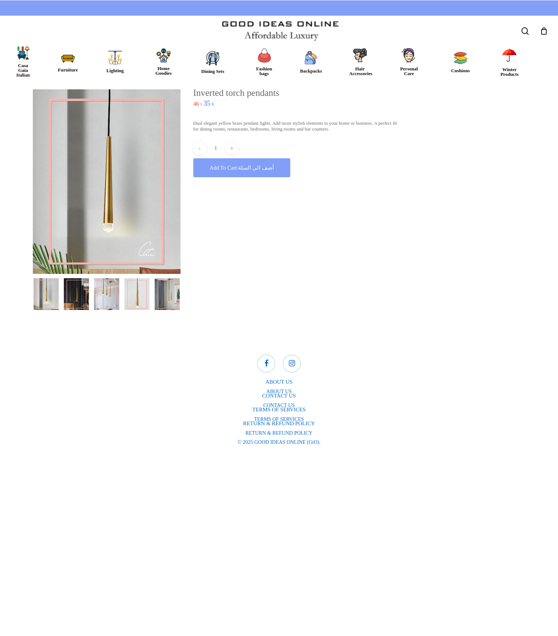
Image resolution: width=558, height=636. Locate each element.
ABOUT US (278, 391)
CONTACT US (279, 405)
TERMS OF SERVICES (279, 419)
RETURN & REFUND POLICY (279, 433)
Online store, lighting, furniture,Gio (109, 554)
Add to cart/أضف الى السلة (242, 168)
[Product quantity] (215, 148)
